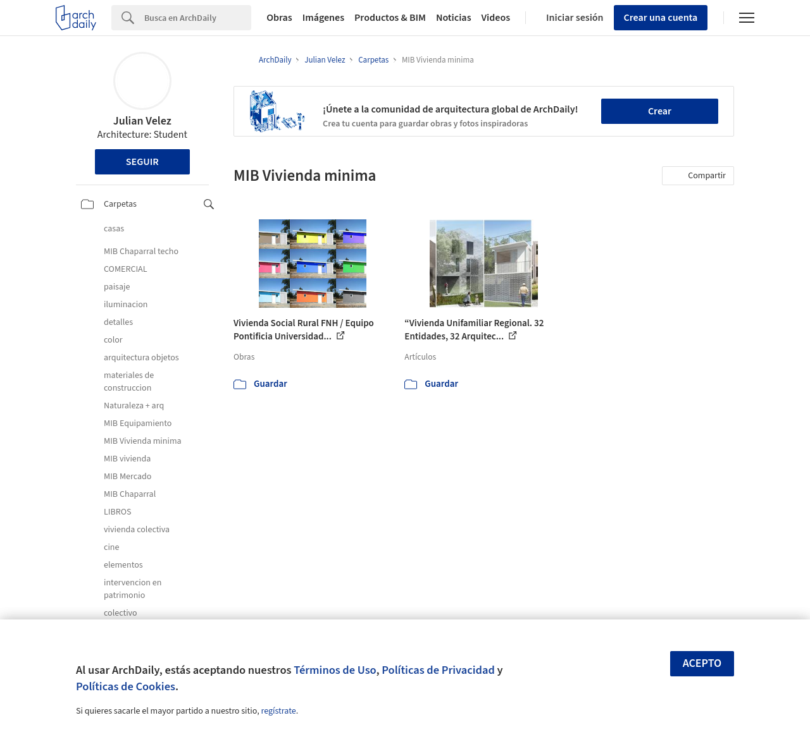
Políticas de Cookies (125, 686)
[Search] (197, 17)
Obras (279, 18)
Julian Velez (142, 121)
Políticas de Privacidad (438, 670)
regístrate (278, 711)
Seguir (142, 162)
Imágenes (323, 18)
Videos (496, 18)
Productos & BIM (390, 18)
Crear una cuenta (661, 18)
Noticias (453, 18)
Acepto (702, 663)
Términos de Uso (335, 670)
